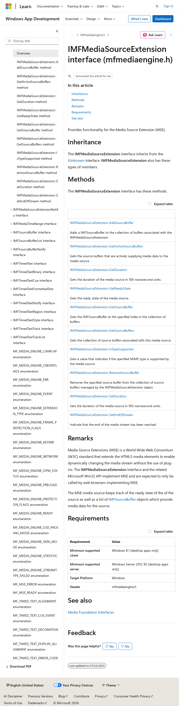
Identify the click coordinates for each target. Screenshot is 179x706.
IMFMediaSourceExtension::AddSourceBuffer (102, 222)
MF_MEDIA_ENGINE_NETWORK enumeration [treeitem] (35, 459)
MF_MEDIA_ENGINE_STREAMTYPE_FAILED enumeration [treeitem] (35, 573)
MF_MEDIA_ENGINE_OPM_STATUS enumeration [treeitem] (35, 473)
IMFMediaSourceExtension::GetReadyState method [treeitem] (36, 113)
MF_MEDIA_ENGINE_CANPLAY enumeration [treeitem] (35, 354)
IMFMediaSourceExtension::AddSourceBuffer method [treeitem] (37, 65)
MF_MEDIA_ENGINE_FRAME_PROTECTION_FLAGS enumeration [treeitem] (35, 428)
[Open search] (157, 6)
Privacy (100, 696)
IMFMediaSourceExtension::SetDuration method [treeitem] (37, 184)
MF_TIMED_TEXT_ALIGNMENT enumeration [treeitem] (34, 604)
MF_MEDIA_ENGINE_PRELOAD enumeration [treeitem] (35, 488)
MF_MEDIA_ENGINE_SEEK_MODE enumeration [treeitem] (35, 544)
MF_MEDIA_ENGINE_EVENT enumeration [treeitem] (32, 397)
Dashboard (163, 19)
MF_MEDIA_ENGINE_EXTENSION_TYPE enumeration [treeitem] (35, 411)
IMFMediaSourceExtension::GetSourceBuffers (102, 330)
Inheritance (80, 93)
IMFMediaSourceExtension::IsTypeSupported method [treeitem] (37, 155)
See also (77, 118)
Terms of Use (13, 703)
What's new (139, 19)
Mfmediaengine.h (92, 35)
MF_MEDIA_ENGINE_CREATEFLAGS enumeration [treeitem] (35, 368)
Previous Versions (40, 696)
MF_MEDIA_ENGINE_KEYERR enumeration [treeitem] (33, 445)
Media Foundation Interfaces (91, 612)
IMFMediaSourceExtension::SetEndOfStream (101, 414)
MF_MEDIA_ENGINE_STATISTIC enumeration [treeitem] (35, 559)
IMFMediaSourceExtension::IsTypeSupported (101, 349)
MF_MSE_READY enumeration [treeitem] (34, 592)
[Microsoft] (9, 6)
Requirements (81, 112)
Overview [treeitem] (23, 53)
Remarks (78, 106)
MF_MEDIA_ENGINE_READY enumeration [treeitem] (33, 516)
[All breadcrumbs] (72, 35)
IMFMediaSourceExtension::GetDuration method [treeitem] (36, 99)
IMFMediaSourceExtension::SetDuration (98, 396)
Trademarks (36, 703)
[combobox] (32, 41)
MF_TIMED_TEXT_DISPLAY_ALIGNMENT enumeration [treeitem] (35, 647)
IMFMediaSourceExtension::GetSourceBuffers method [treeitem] (36, 141)
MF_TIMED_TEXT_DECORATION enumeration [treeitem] (35, 632)
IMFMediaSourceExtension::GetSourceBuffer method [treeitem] (36, 127)
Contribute (81, 696)
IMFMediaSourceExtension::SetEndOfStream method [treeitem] (37, 198)
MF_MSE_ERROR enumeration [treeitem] (34, 584)
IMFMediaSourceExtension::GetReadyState (100, 288)
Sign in (168, 6)
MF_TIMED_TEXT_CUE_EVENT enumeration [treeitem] (34, 618)
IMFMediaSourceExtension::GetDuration (98, 269)
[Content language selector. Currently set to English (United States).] (25, 685)
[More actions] (171, 35)
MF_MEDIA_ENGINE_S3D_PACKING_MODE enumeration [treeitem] (35, 530)
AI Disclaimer (13, 696)
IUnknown (76, 160)
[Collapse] (57, 31)
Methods (78, 100)
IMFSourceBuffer (122, 499)
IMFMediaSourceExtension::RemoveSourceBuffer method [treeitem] (37, 170)
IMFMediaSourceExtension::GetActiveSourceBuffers (106, 246)
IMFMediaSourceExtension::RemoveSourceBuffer (104, 372)
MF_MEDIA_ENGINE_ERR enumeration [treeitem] (30, 382)
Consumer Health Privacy (132, 696)
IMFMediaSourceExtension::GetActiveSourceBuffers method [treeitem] (36, 82)
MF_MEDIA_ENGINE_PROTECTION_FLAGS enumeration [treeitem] (35, 502)
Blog (62, 696)
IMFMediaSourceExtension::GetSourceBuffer (101, 307)
